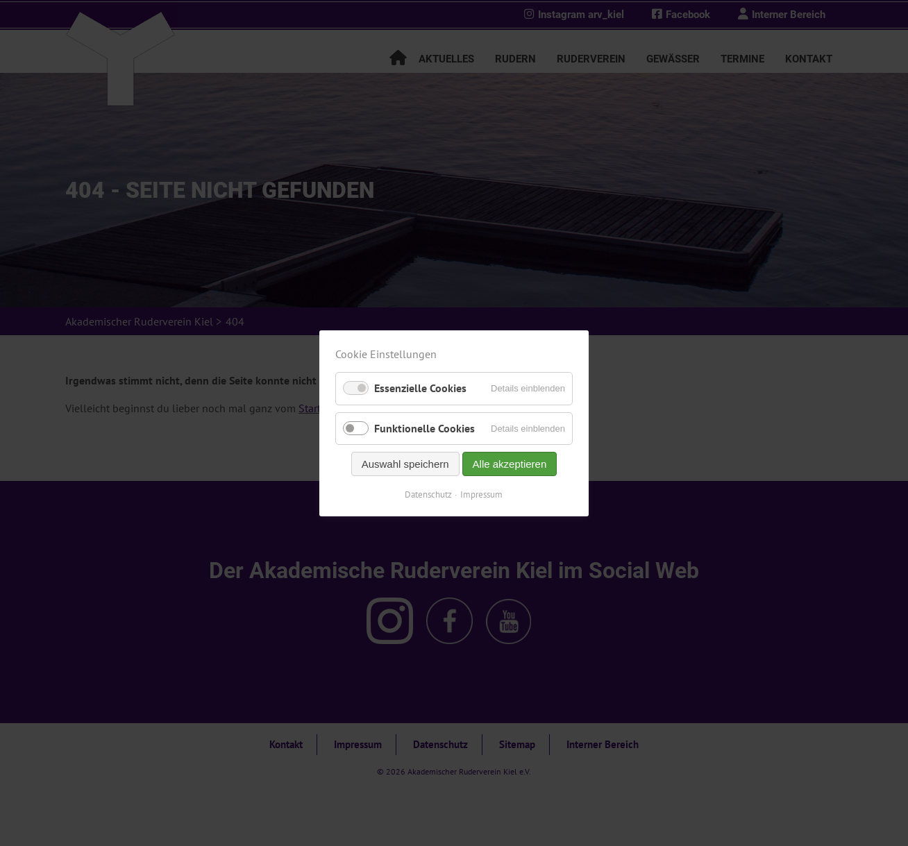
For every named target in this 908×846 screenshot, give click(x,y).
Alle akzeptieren (510, 463)
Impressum (482, 494)
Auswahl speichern (405, 463)
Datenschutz (429, 494)
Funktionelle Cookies (424, 427)
